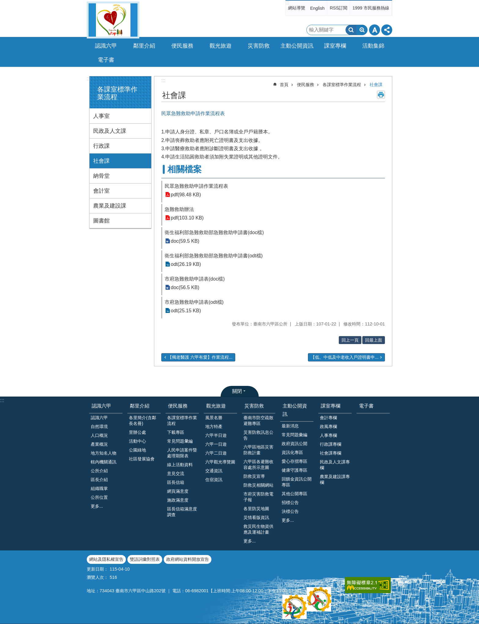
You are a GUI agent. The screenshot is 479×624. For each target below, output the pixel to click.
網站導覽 (296, 7)
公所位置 (99, 497)
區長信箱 (175, 482)
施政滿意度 (177, 500)
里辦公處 (137, 432)
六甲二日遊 (216, 453)
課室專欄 (330, 405)
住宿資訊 (213, 479)
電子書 (106, 60)
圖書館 (101, 221)
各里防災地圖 (256, 508)
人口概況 (99, 435)
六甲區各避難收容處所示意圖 (258, 464)
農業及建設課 (109, 206)
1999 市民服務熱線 (371, 7)
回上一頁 (350, 340)
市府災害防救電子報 (258, 497)
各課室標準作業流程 (342, 84)
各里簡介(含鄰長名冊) (142, 420)
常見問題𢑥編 (180, 441)
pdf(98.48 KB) (186, 194)
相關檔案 (184, 169)
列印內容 (381, 95)
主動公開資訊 (295, 410)
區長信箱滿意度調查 (182, 511)
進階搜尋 (362, 30)
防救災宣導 (254, 476)
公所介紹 (99, 470)
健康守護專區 (294, 470)
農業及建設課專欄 (335, 479)
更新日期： (97, 569)
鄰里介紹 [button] (144, 46)
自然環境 (99, 426)
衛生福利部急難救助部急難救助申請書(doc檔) (214, 232)
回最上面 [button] (373, 340)
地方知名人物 (103, 453)
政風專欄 (328, 426)
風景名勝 (213, 417)
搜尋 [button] (351, 30)
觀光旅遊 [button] (221, 46)
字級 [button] (374, 29)
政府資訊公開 (294, 443)
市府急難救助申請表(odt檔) (194, 302)
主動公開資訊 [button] (296, 46)
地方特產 (213, 426)
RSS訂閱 (338, 7)
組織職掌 (99, 488)
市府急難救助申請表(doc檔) (195, 278)
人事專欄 (328, 435)
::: (287, 2)
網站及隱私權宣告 (106, 559)
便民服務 (305, 84)
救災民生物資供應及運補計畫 (258, 529)
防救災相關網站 (258, 485)
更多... (97, 506)
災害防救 (254, 405)
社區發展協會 (142, 458)
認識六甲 (101, 405)
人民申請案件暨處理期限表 (182, 453)
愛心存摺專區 (294, 461)
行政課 (101, 146)
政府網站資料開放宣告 (187, 559)
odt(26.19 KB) (186, 264)
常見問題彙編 (294, 434)
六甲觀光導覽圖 (220, 461)
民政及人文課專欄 (335, 464)
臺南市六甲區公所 (113, 20)
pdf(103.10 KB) (187, 217)
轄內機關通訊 (103, 461)
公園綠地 (137, 450)
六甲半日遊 (216, 435)
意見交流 (175, 473)
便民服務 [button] (182, 46)
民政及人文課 (109, 131)
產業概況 (99, 444)
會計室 (101, 191)
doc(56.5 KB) (185, 287)
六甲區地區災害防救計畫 (258, 449)
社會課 (101, 161)
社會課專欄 (330, 453)
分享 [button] (386, 29)
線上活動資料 (180, 464)
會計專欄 (328, 417)
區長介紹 (99, 479)
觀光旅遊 (216, 405)
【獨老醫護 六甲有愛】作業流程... (200, 357)
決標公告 (290, 511)
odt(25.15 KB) (186, 310)
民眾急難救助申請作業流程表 (196, 186)
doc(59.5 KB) (185, 241)
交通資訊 (213, 470)
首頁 (284, 84)
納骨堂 (101, 176)
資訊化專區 (292, 452)
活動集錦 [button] (373, 46)
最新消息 (290, 425)
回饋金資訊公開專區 (297, 482)
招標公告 (290, 502)
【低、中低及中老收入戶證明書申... (344, 357)
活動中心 (137, 441)
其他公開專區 (294, 493)
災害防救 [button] (259, 46)
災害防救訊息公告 (258, 435)
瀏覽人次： (97, 577)
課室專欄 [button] (335, 46)
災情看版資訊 (256, 517)
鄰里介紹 (139, 405)
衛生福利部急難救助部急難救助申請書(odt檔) (214, 255)
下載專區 (175, 432)
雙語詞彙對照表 (145, 559)
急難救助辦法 (179, 209)
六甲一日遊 (216, 444)
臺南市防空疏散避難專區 (258, 420)
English (317, 8)
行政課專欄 (330, 444)
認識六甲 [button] (106, 46)
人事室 (101, 116)
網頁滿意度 (177, 491)
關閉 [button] (237, 391)
